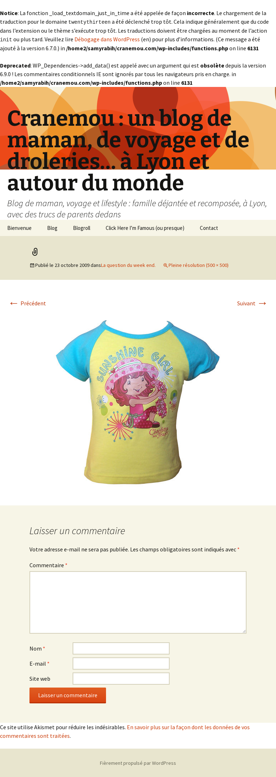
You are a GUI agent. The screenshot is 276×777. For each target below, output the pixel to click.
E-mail (39, 662)
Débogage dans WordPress (107, 38)
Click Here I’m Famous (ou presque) (145, 227)
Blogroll (81, 227)
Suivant (252, 302)
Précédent (27, 302)
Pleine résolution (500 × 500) (199, 264)
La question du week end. (128, 264)
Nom (37, 647)
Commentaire (48, 564)
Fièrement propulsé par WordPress (138, 762)
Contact (209, 227)
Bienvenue (19, 227)
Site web (39, 677)
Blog (52, 227)
